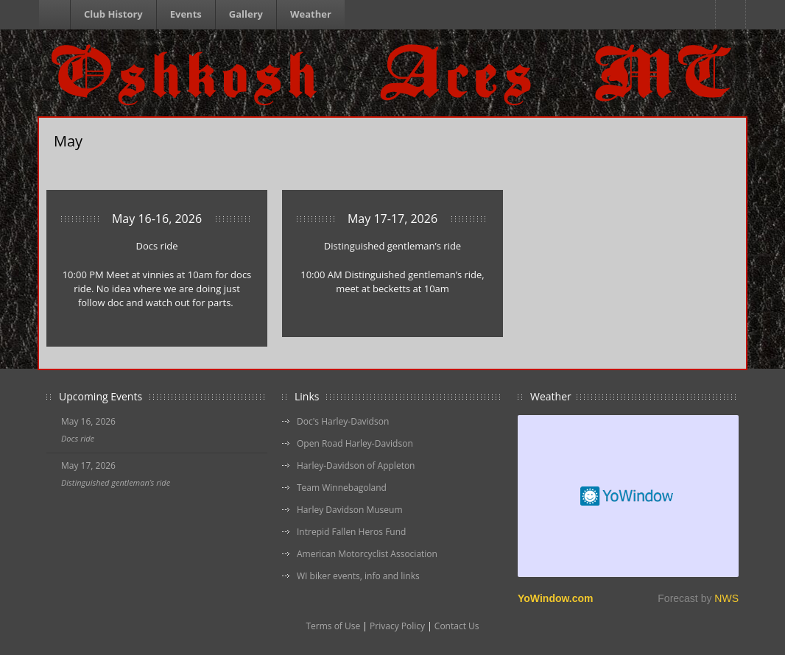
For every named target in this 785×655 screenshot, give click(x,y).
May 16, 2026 (88, 421)
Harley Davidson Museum (350, 509)
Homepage (56, 14)
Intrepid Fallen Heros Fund (351, 531)
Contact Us (456, 626)
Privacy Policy (397, 626)
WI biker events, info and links (358, 576)
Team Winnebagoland (342, 487)
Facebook (730, 14)
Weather (310, 14)
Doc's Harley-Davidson (343, 421)
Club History (113, 14)
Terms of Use (333, 626)
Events (186, 14)
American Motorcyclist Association (367, 554)
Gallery (246, 14)
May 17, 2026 (88, 465)
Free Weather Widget (628, 496)
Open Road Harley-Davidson (355, 443)
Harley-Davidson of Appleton (356, 465)
